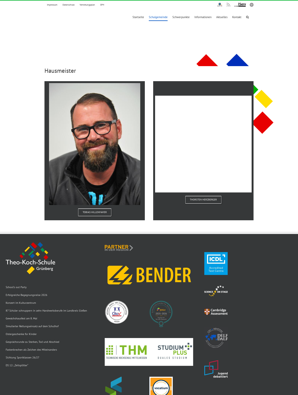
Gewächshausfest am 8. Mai (21, 318)
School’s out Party (16, 287)
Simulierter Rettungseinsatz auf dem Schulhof (32, 326)
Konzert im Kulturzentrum (21, 302)
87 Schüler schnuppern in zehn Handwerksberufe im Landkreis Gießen (46, 310)
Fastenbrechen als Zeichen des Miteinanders (31, 349)
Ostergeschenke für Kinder (21, 334)
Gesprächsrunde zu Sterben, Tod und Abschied (32, 342)
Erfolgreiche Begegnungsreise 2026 (26, 295)
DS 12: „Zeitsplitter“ (17, 365)
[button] (247, 17)
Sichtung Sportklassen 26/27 (22, 357)
